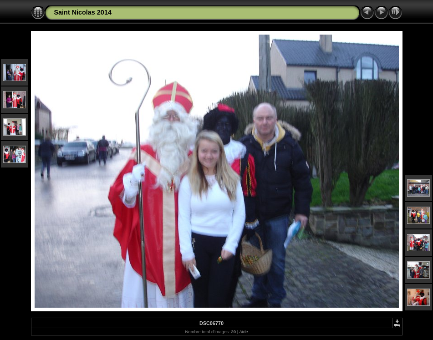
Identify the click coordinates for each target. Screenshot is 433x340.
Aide (243, 331)
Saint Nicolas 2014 (83, 12)
